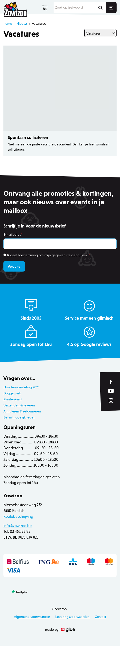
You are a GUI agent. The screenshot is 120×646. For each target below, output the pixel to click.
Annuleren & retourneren (22, 411)
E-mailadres (12, 234)
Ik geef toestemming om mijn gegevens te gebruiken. (48, 255)
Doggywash (12, 393)
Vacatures (39, 23)
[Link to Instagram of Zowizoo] (111, 401)
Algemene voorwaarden (32, 617)
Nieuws (21, 23)
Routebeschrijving (18, 516)
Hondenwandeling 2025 (21, 387)
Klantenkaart (12, 399)
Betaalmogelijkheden (19, 417)
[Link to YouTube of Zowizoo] (111, 391)
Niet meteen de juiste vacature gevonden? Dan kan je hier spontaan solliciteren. (58, 146)
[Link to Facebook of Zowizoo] (111, 381)
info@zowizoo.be (17, 526)
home (7, 23)
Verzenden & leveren (19, 405)
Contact (100, 617)
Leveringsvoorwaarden (72, 617)
